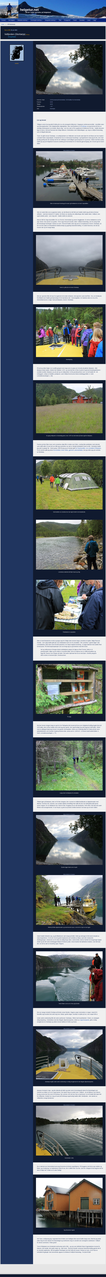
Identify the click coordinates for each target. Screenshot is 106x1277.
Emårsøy (84, 126)
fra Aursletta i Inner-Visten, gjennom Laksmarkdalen (68, 450)
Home (2, 24)
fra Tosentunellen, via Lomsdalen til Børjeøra (88, 448)
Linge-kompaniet (84, 1020)
